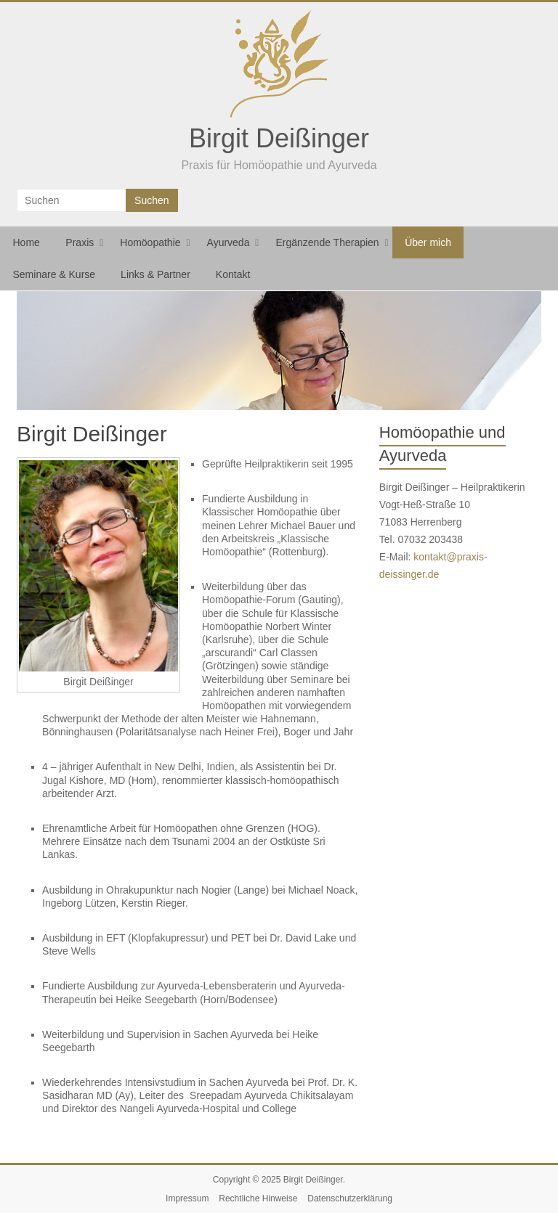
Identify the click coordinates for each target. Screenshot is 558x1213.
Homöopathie (150, 242)
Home (26, 242)
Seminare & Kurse (54, 274)
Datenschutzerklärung (349, 1198)
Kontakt (233, 274)
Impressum (187, 1198)
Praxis (79, 242)
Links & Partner (155, 274)
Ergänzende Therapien (327, 242)
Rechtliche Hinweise (258, 1198)
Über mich (428, 242)
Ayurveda (228, 242)
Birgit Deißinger (279, 138)
